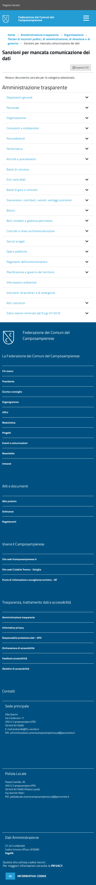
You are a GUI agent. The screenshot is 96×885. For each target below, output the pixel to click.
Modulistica (8, 422)
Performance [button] (15, 149)
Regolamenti (9, 521)
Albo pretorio (9, 501)
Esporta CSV (81, 67)
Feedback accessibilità (14, 658)
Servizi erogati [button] (16, 241)
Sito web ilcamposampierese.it (19, 559)
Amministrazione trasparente (40, 35)
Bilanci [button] (11, 210)
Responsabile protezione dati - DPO (22, 638)
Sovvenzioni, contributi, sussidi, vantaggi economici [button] (39, 200)
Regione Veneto (11, 5)
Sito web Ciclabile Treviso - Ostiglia (21, 569)
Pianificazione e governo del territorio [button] (30, 272)
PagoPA (9, 853)
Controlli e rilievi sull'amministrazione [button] (31, 231)
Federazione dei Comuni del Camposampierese (36, 19)
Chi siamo (7, 371)
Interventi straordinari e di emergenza (31, 292)
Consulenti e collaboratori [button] (23, 128)
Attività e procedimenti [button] (21, 159)
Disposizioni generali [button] (20, 97)
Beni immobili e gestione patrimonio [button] (29, 220)
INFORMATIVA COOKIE (31, 876)
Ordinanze (8, 511)
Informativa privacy (13, 628)
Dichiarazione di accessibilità (18, 648)
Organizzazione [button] (16, 118)
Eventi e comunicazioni (15, 443)
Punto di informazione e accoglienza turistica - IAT (29, 580)
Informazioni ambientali (22, 282)
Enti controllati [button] (16, 179)
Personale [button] (13, 107)
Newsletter (8, 453)
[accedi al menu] (86, 18)
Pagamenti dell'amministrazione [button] (27, 262)
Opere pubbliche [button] (17, 251)
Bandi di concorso (18, 169)
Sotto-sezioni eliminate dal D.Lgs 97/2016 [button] (34, 313)
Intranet (6, 464)
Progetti (6, 433)
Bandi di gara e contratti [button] (22, 190)
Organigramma (10, 402)
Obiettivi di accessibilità (15, 669)
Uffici (5, 412)
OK (10, 876)
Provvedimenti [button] (16, 138)
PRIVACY (57, 865)
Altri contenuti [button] (16, 303)
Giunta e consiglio (12, 392)
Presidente (8, 381)
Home (11, 35)
